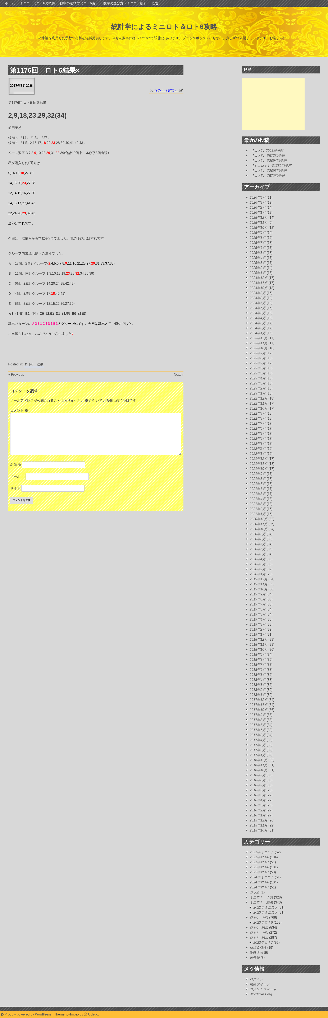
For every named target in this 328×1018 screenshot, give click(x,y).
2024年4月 (258, 318)
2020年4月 (258, 559)
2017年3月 (258, 745)
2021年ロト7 (259, 862)
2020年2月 (258, 569)
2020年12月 (258, 519)
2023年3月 (258, 383)
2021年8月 (258, 479)
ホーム (10, 3)
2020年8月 (258, 539)
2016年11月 (258, 765)
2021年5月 (258, 494)
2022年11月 (258, 403)
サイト (15, 488)
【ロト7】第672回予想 (268, 175)
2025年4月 (258, 258)
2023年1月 (258, 393)
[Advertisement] (273, 104)
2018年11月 (258, 644)
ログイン (256, 979)
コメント (19, 410)
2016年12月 (258, 760)
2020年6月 (258, 549)
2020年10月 (258, 529)
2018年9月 (258, 654)
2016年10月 (258, 770)
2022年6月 (258, 428)
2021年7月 (258, 484)
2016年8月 (258, 780)
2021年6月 (258, 489)
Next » (178, 374)
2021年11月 (258, 463)
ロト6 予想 (259, 917)
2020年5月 (258, 554)
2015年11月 (258, 825)
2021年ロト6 (259, 857)
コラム (255, 892)
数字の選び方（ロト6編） (79, 3)
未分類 (255, 957)
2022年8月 (258, 418)
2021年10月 (258, 468)
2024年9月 (258, 293)
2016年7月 (258, 785)
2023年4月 (258, 378)
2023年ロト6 (263, 922)
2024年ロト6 (259, 882)
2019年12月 (258, 579)
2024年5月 (258, 313)
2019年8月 (258, 599)
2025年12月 (258, 217)
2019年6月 (258, 609)
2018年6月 (258, 669)
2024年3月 (258, 323)
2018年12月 (258, 639)
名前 (15, 465)
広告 (155, 3)
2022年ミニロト (265, 907)
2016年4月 (258, 800)
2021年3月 (258, 504)
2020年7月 (258, 544)
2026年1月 (258, 212)
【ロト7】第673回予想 (268, 155)
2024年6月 (258, 308)
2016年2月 (258, 810)
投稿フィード (260, 984)
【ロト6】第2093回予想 (269, 170)
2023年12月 (258, 338)
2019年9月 (258, 594)
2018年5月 (258, 674)
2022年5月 (258, 433)
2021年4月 (258, 499)
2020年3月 (258, 564)
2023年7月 (258, 363)
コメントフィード (263, 989)
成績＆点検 (258, 947)
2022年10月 (258, 408)
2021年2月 (258, 509)
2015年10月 (258, 830)
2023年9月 (258, 353)
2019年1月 (258, 634)
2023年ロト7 (263, 942)
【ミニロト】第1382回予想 (271, 165)
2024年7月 (258, 303)
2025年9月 (258, 232)
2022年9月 (258, 413)
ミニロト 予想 (261, 897)
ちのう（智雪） (166, 90)
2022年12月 (258, 398)
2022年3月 (258, 443)
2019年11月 (258, 584)
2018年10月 (258, 649)
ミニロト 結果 (261, 902)
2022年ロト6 (259, 867)
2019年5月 (258, 614)
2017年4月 (258, 740)
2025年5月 (258, 252)
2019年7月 (258, 604)
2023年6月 (258, 368)
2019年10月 (258, 589)
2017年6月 (258, 730)
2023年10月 (258, 348)
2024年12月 (258, 278)
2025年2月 (258, 268)
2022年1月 (258, 453)
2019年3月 (258, 624)
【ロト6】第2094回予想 (269, 160)
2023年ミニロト (265, 912)
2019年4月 (258, 619)
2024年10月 (258, 288)
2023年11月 (258, 343)
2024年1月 (258, 333)
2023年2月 (258, 388)
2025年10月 (258, 227)
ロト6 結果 (34, 364)
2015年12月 (258, 820)
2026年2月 (258, 207)
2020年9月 (258, 534)
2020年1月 (258, 574)
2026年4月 (258, 197)
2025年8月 (258, 237)
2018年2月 (258, 690)
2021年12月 (258, 458)
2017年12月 (258, 700)
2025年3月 (258, 263)
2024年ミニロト (262, 877)
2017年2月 (258, 750)
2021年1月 (258, 514)
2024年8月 (258, 298)
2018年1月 (258, 695)
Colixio (93, 1014)
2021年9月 (258, 474)
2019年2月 (258, 629)
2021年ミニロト (262, 852)
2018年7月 (258, 664)
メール (17, 476)
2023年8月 (258, 358)
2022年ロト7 (259, 872)
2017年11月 (258, 705)
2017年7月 (258, 725)
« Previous (16, 374)
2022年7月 (258, 423)
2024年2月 (258, 328)
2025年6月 (258, 247)
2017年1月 (258, 755)
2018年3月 (258, 684)
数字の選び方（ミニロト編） (125, 3)
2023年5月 (258, 373)
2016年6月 (258, 790)
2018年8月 (258, 659)
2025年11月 (258, 222)
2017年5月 (258, 735)
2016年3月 (258, 805)
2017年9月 (258, 715)
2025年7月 (258, 242)
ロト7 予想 (259, 932)
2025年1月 (258, 273)
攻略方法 (256, 952)
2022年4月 (258, 438)
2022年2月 (258, 448)
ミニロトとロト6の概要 (37, 3)
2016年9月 (258, 775)
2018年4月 (258, 679)
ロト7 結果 (259, 937)
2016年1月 (258, 815)
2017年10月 (258, 710)
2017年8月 (258, 720)
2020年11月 (258, 524)
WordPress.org (261, 994)
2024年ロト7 (259, 887)
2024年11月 (258, 283)
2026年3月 (258, 202)
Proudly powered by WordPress (27, 1014)
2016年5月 (258, 795)
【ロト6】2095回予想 (267, 150)
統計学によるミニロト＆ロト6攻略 (164, 27)
